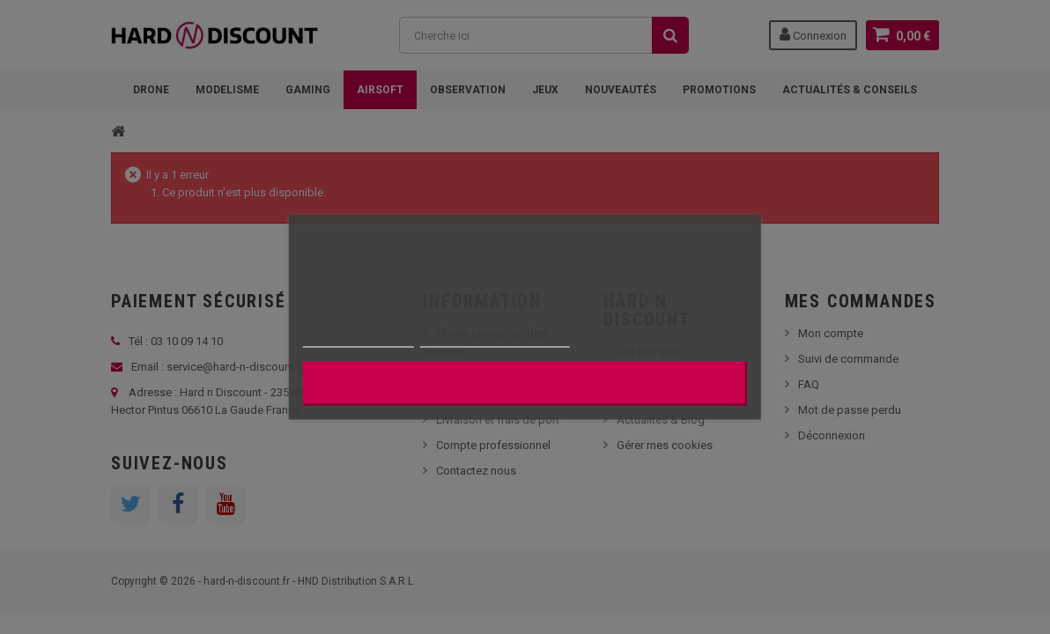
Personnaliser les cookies (495, 339)
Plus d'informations (358, 339)
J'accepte (524, 384)
